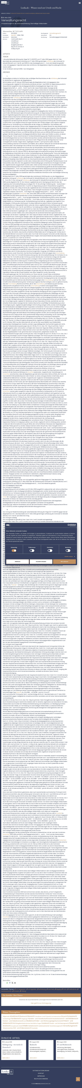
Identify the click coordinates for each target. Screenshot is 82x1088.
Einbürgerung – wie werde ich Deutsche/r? (12, 1045)
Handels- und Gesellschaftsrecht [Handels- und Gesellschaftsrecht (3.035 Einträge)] (40, 1019)
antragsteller (31, 989)
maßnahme (72, 989)
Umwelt (15, 991)
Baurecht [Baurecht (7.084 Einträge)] (31, 1016)
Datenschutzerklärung (41, 1071)
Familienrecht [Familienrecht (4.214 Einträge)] (16, 1019)
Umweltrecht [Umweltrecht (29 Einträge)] (15, 1026)
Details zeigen (69, 556)
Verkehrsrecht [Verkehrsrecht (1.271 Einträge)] (33, 1026)
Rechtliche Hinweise (41, 1079)
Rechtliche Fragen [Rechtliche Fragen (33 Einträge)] (36, 1023)
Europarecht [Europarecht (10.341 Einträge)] (72, 1016)
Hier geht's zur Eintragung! (41, 1003)
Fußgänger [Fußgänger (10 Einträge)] (24, 1019)
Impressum (41, 1076)
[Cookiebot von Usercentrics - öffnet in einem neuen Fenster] (69, 525)
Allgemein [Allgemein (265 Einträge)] (6, 1016)
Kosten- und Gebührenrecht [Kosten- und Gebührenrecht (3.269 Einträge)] (13, 1021)
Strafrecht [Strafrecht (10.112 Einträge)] (7, 1026)
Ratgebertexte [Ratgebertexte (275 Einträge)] (20, 1023)
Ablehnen (17, 561)
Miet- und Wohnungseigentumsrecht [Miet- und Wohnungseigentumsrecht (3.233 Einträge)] (49, 1021)
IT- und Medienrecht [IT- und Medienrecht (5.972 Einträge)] (70, 1019)
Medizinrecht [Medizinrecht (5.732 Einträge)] (31, 1021)
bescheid (50, 989)
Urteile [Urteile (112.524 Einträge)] (25, 1026)
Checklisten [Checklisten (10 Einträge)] (38, 1016)
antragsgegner (20, 989)
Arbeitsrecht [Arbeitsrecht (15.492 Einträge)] (15, 1016)
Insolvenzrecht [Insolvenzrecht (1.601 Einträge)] (57, 1019)
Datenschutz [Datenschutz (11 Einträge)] (57, 1016)
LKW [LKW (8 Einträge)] (25, 1021)
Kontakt (41, 1073)
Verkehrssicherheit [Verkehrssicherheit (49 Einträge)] (43, 1026)
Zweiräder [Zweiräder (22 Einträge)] (35, 1028)
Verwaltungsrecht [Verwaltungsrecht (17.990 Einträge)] (70, 1026)
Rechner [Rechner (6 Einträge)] (28, 1023)
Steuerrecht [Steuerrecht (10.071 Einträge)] (73, 1023)
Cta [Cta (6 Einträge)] (52, 1016)
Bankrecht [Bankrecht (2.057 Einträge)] (23, 1016)
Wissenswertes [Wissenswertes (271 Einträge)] (8, 1028)
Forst (64, 989)
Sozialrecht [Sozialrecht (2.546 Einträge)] (46, 1023)
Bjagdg (58, 989)
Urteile (8, 13)
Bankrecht (33, 1044)
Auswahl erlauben (41, 561)
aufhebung (41, 989)
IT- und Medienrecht (64, 1044)
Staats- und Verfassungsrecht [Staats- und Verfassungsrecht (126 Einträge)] (59, 1023)
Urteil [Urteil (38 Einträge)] (20, 1026)
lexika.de (3, 13)
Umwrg (23, 991)
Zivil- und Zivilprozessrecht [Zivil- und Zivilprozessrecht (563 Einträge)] (22, 1028)
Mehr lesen (6, 1058)
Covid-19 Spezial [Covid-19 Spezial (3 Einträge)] (46, 1016)
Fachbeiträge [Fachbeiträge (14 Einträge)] (7, 1019)
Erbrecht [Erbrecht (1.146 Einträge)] (64, 1016)
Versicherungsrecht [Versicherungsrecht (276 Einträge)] (56, 1026)
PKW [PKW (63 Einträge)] (14, 1023)
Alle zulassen (64, 561)
